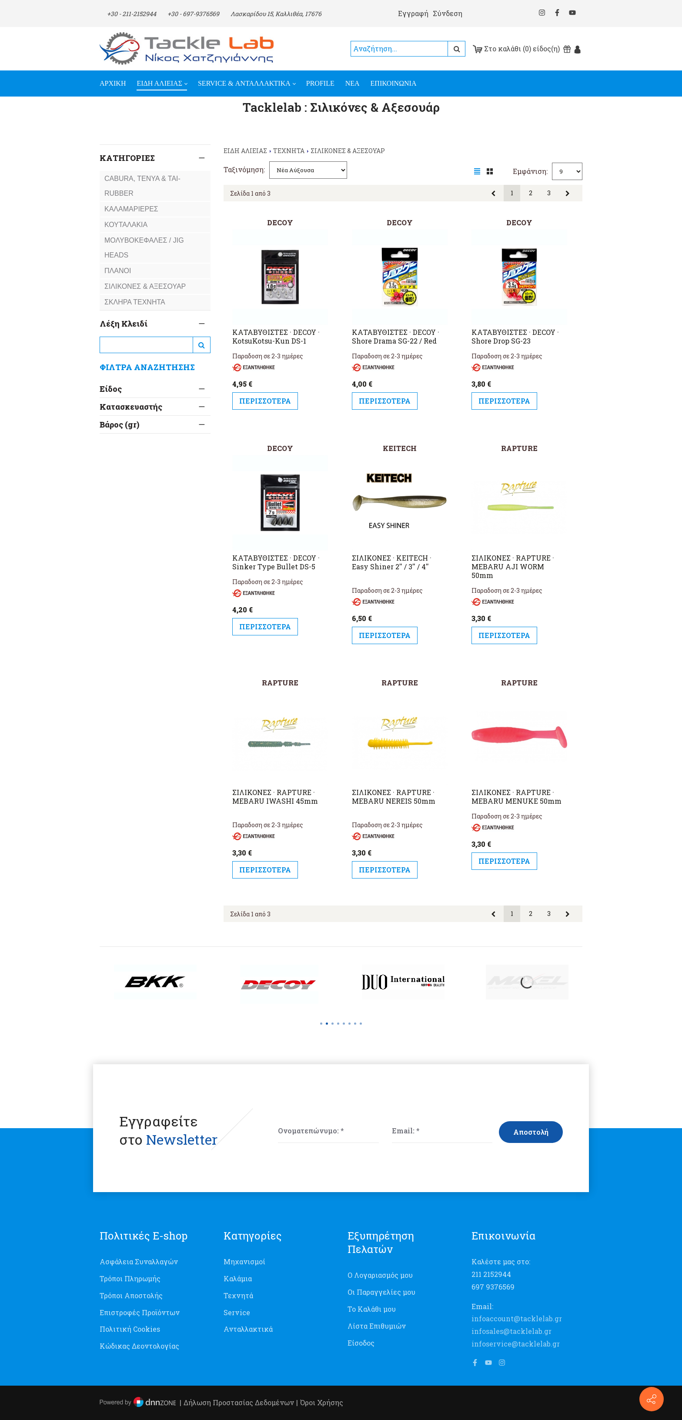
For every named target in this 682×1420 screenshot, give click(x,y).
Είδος (111, 389)
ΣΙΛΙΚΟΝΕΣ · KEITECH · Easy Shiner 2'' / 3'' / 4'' (391, 562)
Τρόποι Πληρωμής (130, 1278)
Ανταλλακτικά (248, 1328)
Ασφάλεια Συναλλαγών (139, 1261)
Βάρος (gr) (119, 522)
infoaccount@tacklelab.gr (516, 1318)
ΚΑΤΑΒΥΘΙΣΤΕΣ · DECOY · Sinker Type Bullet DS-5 (276, 562)
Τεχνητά (238, 1295)
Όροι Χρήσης (321, 1402)
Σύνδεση (447, 13)
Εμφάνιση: (530, 171)
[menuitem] (118, 83)
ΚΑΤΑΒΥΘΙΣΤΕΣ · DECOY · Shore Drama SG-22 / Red (395, 336)
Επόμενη (567, 193)
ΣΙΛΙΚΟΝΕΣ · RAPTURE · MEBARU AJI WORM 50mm (512, 567)
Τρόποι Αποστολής (131, 1295)
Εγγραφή (413, 13)
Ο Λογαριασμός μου (380, 1275)
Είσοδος (361, 1342)
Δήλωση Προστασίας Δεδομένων (239, 1402)
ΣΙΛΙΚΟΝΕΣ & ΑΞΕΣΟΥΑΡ (348, 151)
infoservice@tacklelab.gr (515, 1343)
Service (237, 1312)
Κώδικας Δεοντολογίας (139, 1345)
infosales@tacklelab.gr (511, 1331)
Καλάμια (238, 1278)
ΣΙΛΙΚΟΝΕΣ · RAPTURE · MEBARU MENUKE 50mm (516, 796)
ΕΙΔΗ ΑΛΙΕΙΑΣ (245, 151)
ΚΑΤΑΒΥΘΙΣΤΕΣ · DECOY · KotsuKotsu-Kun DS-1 (276, 336)
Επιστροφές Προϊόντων (140, 1312)
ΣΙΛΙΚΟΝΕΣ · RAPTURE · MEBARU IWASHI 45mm (275, 796)
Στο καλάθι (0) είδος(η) (516, 48)
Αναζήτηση (456, 48)
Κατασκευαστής (131, 423)
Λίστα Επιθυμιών (377, 1325)
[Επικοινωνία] (651, 1399)
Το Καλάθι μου (372, 1308)
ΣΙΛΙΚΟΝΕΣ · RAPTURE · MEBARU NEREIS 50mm (393, 796)
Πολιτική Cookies (130, 1328)
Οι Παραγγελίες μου (381, 1291)
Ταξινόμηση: (244, 169)
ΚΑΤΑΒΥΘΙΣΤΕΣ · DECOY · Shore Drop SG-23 (515, 336)
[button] (321, 1023)
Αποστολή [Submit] (530, 1131)
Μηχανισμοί (244, 1261)
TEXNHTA (288, 151)
